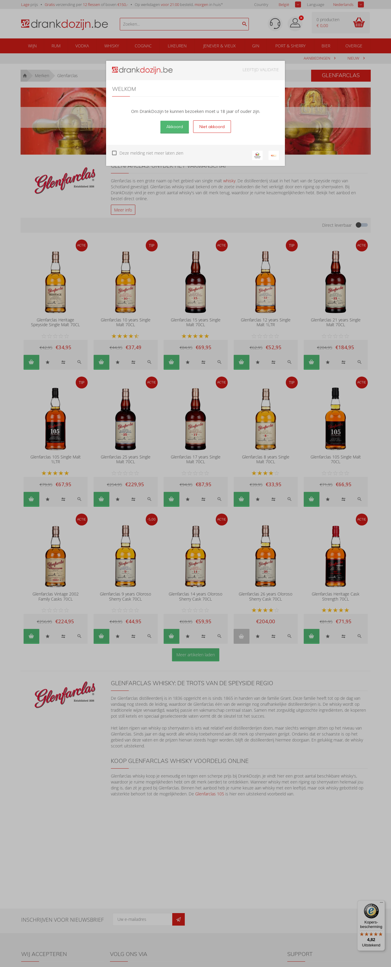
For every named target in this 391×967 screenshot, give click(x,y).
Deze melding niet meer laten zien (151, 153)
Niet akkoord (212, 126)
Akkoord (174, 126)
